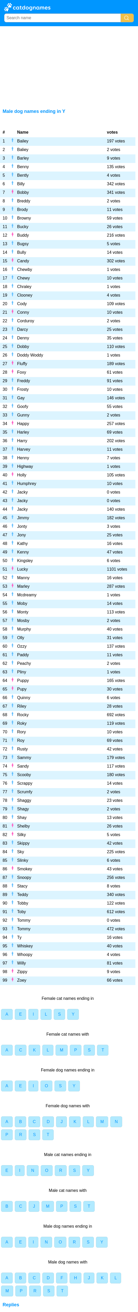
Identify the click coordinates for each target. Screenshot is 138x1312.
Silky (21, 834)
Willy (21, 963)
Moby (22, 603)
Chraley (24, 286)
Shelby (23, 826)
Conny (23, 312)
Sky (20, 852)
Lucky (22, 569)
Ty (19, 937)
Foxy (21, 372)
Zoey (21, 980)
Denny (23, 338)
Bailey (23, 141)
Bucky (23, 226)
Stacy (22, 886)
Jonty (22, 526)
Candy (23, 261)
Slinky (22, 860)
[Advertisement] (69, 65)
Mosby (23, 620)
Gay (21, 398)
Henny (23, 458)
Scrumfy (24, 792)
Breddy (23, 201)
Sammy (24, 757)
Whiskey (25, 946)
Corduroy (25, 321)
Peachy (24, 663)
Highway (25, 466)
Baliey (23, 149)
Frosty (23, 389)
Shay (21, 817)
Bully (21, 252)
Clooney (24, 295)
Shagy (23, 809)
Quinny (23, 697)
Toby (21, 912)
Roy (20, 740)
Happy (23, 423)
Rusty (22, 749)
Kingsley (25, 560)
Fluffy (22, 363)
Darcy (22, 329)
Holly (21, 475)
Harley (23, 432)
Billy (21, 184)
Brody (22, 209)
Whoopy (24, 954)
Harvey (23, 449)
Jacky (22, 492)
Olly (20, 638)
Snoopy (24, 877)
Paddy (23, 655)
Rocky (23, 715)
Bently (23, 175)
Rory (21, 732)
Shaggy (24, 800)
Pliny (21, 672)
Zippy (22, 971)
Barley (23, 158)
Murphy (24, 629)
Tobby (22, 903)
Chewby (24, 269)
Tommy (24, 920)
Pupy (21, 689)
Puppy (23, 680)
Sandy (23, 766)
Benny (23, 167)
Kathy (22, 543)
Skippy (23, 843)
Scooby (24, 775)
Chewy (23, 278)
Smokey (24, 869)
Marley (23, 586)
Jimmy (23, 518)
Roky (21, 723)
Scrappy (24, 783)
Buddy (23, 235)
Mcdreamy (27, 595)
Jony (21, 535)
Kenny (23, 552)
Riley (21, 706)
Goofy (22, 406)
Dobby (23, 346)
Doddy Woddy (30, 355)
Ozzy (21, 646)
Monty (23, 612)
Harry (22, 441)
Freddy (23, 381)
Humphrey (26, 483)
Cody (22, 304)
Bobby (23, 192)
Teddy (22, 894)
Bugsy (23, 244)
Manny (23, 578)
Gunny (23, 415)
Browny (24, 218)
